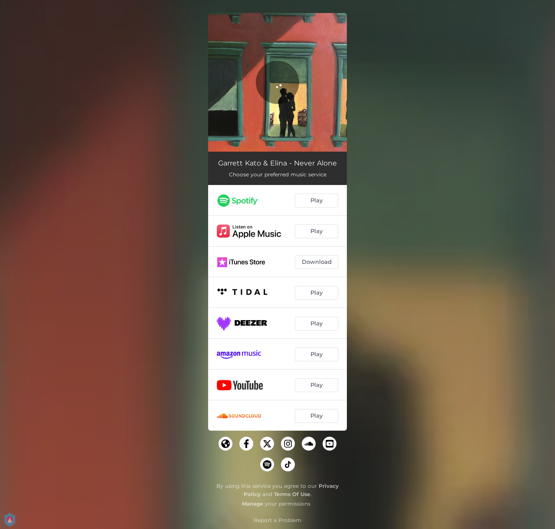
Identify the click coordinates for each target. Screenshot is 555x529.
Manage (252, 503)
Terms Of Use (292, 494)
